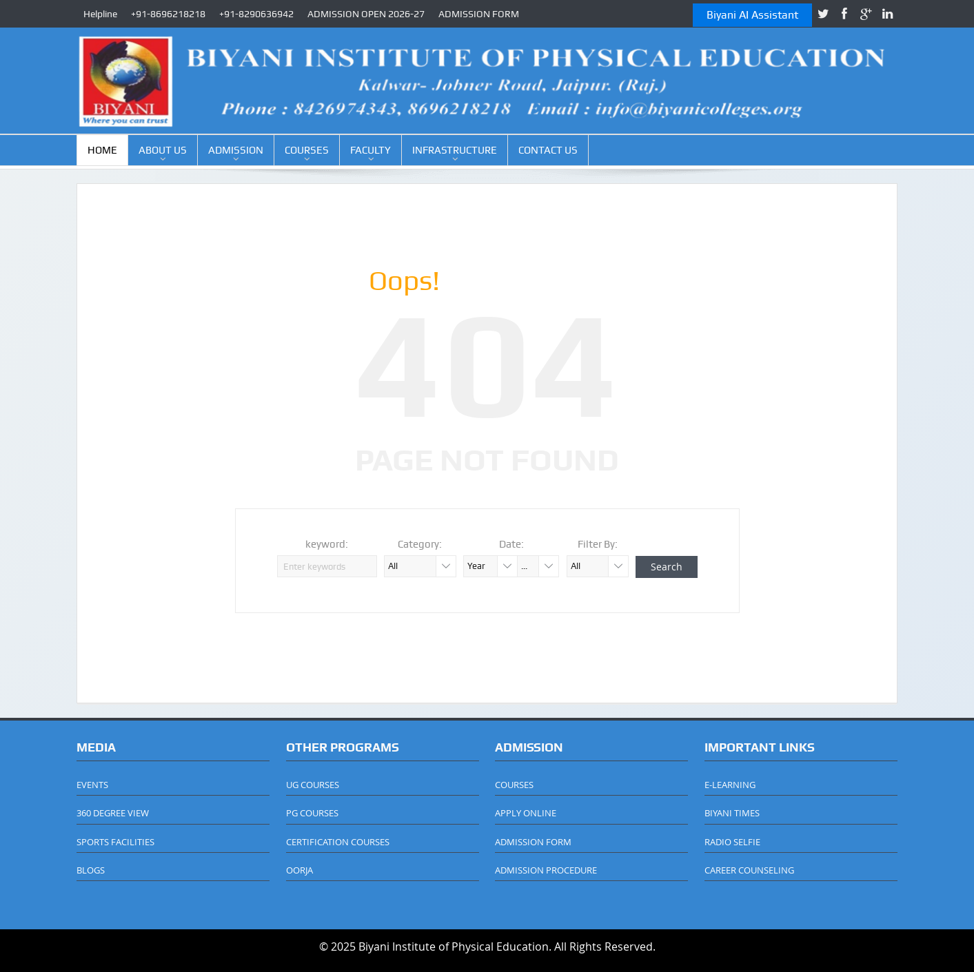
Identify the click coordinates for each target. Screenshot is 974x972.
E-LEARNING (729, 784)
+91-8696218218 (168, 13)
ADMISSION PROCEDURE (546, 870)
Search (666, 566)
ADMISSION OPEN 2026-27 (366, 13)
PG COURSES (312, 813)
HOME (102, 150)
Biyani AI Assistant (752, 14)
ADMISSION (235, 150)
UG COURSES (312, 784)
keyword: (326, 544)
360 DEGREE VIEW (113, 813)
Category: (420, 544)
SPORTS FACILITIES (115, 842)
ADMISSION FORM (478, 13)
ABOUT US (163, 150)
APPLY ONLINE (525, 813)
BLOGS (91, 870)
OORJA (299, 870)
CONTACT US (548, 150)
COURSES (307, 150)
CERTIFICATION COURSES (337, 842)
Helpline (100, 13)
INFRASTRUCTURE (454, 150)
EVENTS (92, 784)
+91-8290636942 (256, 13)
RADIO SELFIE (732, 842)
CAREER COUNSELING (749, 870)
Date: (511, 544)
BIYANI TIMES (732, 813)
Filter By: (598, 544)
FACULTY (370, 150)
